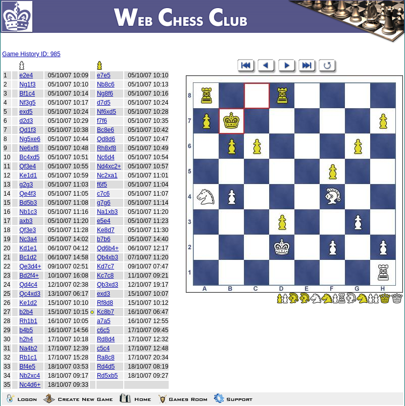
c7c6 (103, 193)
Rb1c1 (28, 357)
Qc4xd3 (29, 293)
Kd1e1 (28, 248)
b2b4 (26, 311)
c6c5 (103, 330)
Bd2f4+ (28, 275)
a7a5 (104, 321)
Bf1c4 (27, 93)
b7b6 (104, 239)
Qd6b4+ (108, 248)
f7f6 (102, 120)
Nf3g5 (27, 102)
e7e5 (104, 75)
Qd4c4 (28, 284)
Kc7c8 (105, 275)
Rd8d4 (106, 339)
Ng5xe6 (29, 139)
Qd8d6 (106, 139)
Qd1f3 (27, 129)
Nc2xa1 (107, 175)
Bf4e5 (27, 366)
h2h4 (26, 339)
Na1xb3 (107, 211)
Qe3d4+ (30, 266)
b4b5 (26, 330)
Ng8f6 (105, 93)
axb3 (25, 220)
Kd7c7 (105, 266)
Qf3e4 (27, 166)
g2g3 (26, 184)
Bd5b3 (28, 202)
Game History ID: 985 (31, 54)
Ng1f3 (27, 84)
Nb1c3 (28, 211)
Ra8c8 (106, 357)
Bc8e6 (105, 129)
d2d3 (26, 120)
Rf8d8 (105, 302)
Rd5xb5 (107, 375)
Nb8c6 (106, 84)
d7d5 (104, 102)
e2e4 (26, 75)
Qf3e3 (27, 230)
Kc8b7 (105, 311)
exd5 (25, 111)
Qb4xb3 (107, 257)
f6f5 (102, 184)
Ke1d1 (28, 175)
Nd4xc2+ (109, 166)
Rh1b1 (28, 321)
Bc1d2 (27, 257)
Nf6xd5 (106, 111)
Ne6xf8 (28, 148)
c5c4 (103, 348)
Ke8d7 (106, 230)
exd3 (103, 293)
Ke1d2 (28, 302)
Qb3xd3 (107, 284)
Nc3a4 (28, 239)
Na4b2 (28, 348)
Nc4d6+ (29, 384)
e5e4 (104, 220)
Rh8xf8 (106, 148)
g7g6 (104, 202)
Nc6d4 (106, 157)
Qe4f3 (27, 193)
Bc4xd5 (29, 157)
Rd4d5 (106, 366)
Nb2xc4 (29, 375)
